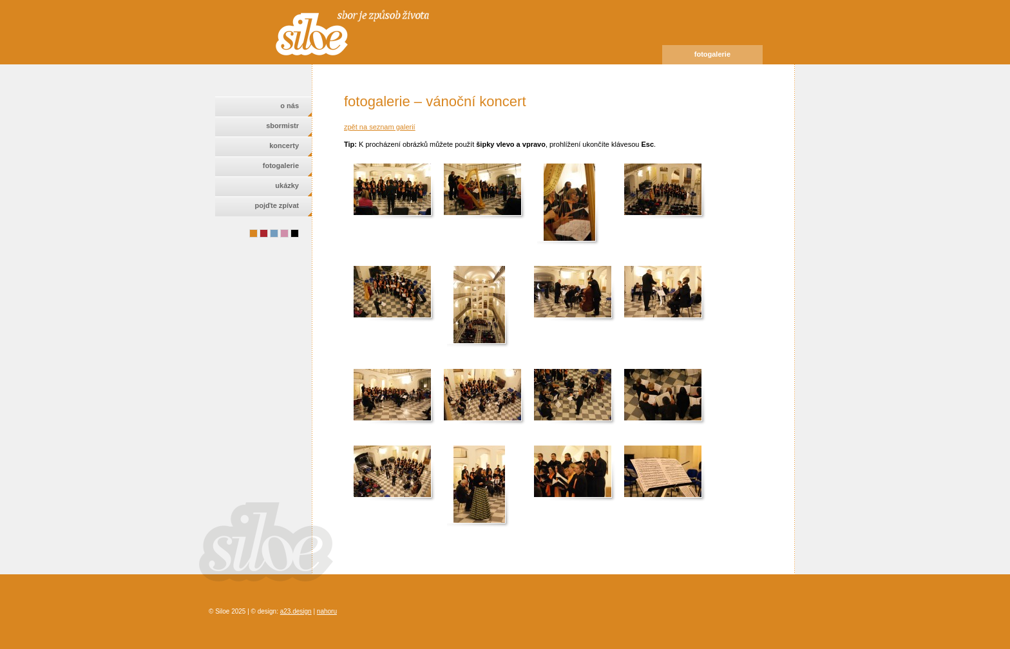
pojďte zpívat (277, 205)
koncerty (284, 145)
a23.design (296, 611)
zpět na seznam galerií (379, 127)
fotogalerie (281, 165)
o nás (289, 105)
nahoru (327, 611)
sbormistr (282, 125)
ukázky (287, 185)
